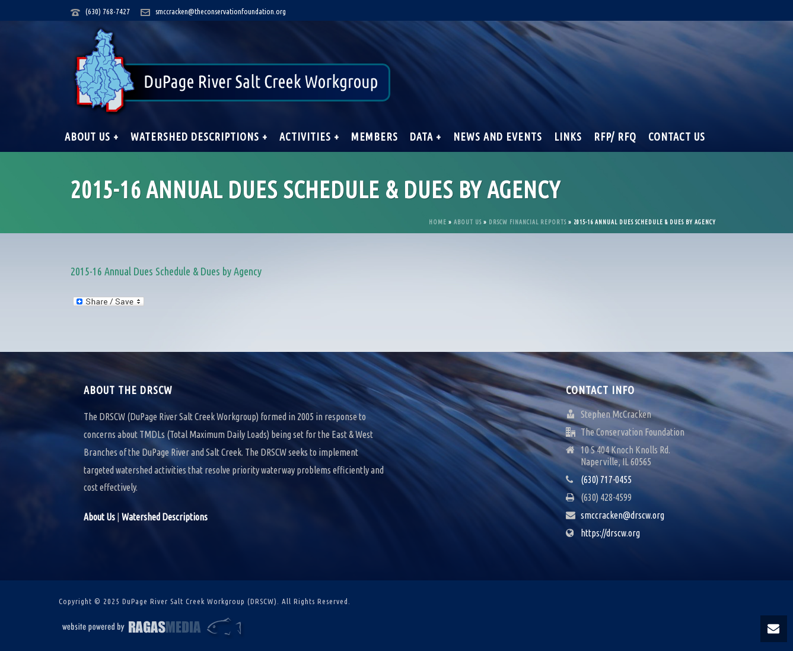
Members (374, 136)
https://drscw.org (610, 533)
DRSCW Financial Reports (527, 222)
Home (438, 222)
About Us (468, 222)
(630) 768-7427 (107, 11)
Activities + (309, 136)
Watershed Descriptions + (198, 136)
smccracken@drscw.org (622, 515)
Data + (425, 136)
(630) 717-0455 (606, 479)
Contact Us (676, 136)
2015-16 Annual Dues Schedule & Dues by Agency (166, 271)
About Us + (92, 136)
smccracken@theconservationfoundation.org (220, 11)
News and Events (497, 136)
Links (568, 136)
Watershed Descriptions (165, 517)
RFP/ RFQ (615, 136)
